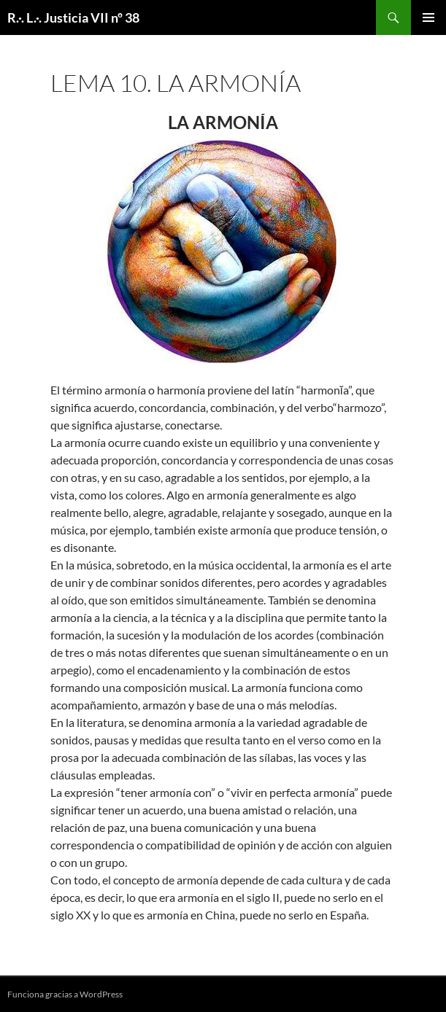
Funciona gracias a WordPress (65, 994)
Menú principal (428, 17)
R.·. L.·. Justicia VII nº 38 (73, 17)
